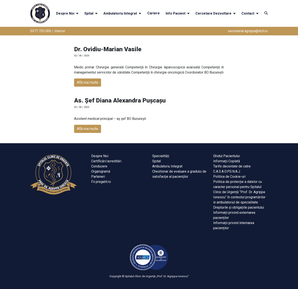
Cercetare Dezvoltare (213, 13)
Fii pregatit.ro (101, 182)
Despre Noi (65, 13)
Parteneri (98, 177)
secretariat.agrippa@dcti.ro (248, 31)
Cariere (153, 13)
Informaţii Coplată (226, 161)
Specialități (160, 156)
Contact (247, 13)
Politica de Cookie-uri (229, 177)
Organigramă (100, 171)
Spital (88, 13)
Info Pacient (175, 13)
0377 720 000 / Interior (47, 31)
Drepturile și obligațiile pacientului (238, 207)
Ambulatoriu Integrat (120, 13)
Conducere (99, 166)
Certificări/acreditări (106, 161)
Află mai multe (87, 82)
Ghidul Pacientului (226, 156)
